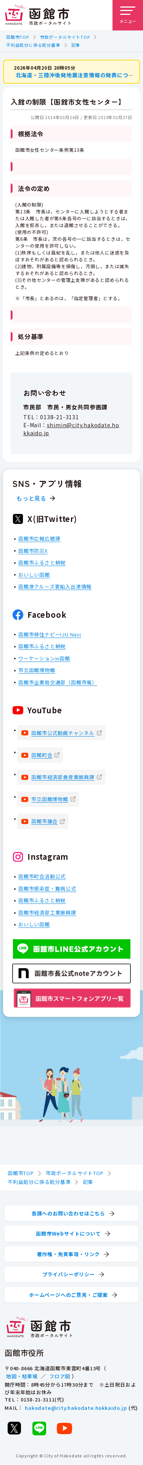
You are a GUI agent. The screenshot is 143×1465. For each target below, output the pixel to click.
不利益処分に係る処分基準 (33, 45)
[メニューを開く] (127, 15)
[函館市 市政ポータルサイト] (37, 15)
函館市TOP (17, 37)
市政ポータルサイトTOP (65, 37)
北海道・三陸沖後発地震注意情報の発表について (78, 75)
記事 (75, 45)
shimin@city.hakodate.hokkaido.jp (71, 429)
